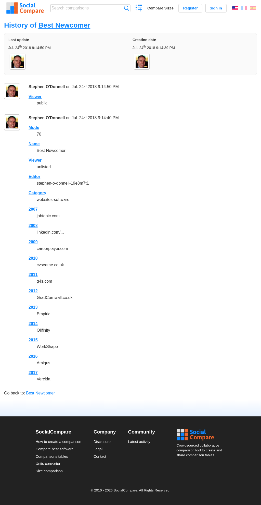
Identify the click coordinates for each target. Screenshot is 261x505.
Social (200, 435)
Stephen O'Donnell (47, 87)
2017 (33, 372)
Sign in (216, 8)
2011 (33, 274)
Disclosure (102, 442)
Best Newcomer (64, 25)
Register (190, 8)
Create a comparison (139, 8)
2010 (33, 258)
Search (126, 8)
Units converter (48, 464)
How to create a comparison (58, 442)
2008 (33, 225)
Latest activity (139, 442)
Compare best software (55, 449)
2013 (33, 307)
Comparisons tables (52, 456)
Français (244, 8)
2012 (33, 291)
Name (34, 144)
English (235, 8)
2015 (33, 340)
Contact (100, 456)
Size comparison (49, 471)
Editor (34, 176)
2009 (33, 242)
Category (37, 193)
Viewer (35, 96)
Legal (98, 449)
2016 (33, 356)
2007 (33, 209)
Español (253, 8)
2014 (33, 323)
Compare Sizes (160, 8)
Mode (34, 127)
